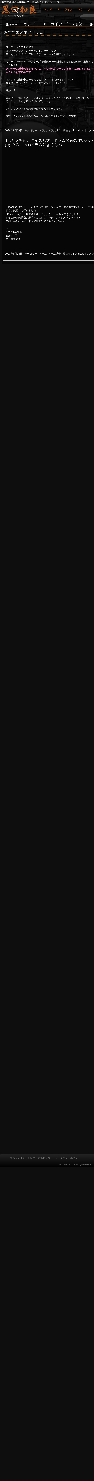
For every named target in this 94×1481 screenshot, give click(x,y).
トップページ (51, 9)
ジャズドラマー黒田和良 (19, 9)
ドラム (43, 130)
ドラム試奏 (54, 130)
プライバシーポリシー (67, 1158)
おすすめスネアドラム (23, 32)
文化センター (45, 1158)
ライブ (68, 9)
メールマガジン (11, 1158)
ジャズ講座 (28, 1158)
